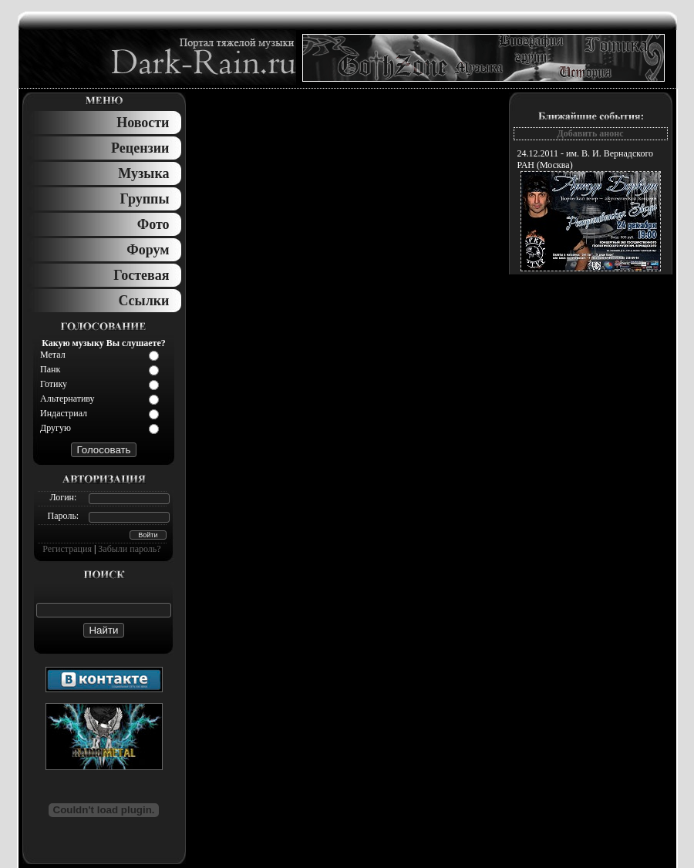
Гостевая (141, 275)
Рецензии (140, 148)
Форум (147, 249)
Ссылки (143, 300)
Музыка (143, 173)
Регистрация (67, 548)
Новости (142, 122)
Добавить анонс (590, 133)
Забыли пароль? (129, 548)
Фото (153, 224)
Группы (145, 199)
